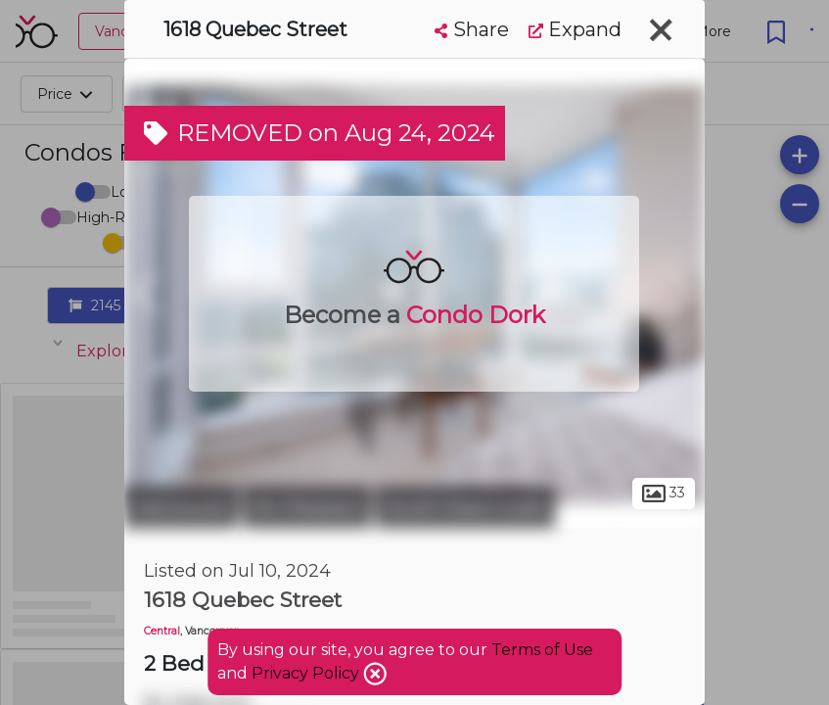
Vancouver (181, 507)
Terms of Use (542, 649)
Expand (575, 29)
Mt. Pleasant (307, 507)
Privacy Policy (307, 673)
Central (162, 631)
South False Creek (465, 507)
